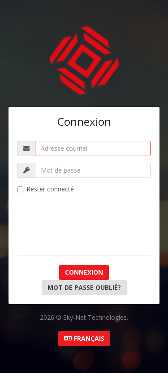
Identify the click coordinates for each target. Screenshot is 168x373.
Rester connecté (45, 189)
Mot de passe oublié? (84, 287)
